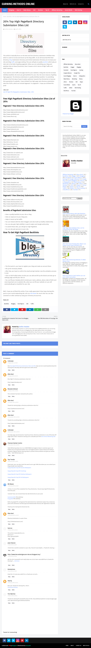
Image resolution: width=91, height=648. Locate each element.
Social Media (67, 84)
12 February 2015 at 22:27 (13, 486)
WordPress (66, 90)
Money (80, 79)
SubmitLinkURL (12, 497)
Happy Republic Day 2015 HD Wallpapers (18, 477)
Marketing (74, 79)
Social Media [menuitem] (68, 10)
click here (16, 561)
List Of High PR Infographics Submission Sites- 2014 (18, 92)
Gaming (81, 70)
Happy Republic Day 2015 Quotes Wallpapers (19, 467)
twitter (70, 87)
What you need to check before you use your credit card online (74, 276)
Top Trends (11, 459)
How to (75, 76)
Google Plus (77, 73)
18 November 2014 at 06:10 (13, 431)
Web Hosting (78, 87)
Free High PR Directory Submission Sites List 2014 (23, 366)
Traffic (32, 303)
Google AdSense (68, 73)
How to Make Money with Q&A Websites (74, 213)
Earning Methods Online (18, 4)
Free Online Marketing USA (48, 436)
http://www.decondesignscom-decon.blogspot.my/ (24, 554)
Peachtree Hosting (12, 587)
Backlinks (9, 16)
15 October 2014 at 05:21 (13, 402)
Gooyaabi (28, 645)
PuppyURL (10, 498)
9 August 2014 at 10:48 (12, 362)
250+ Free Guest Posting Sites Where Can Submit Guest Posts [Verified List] (74, 244)
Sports (73, 84)
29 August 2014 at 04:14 (13, 376)
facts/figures (21, 303)
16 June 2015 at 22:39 (12, 571)
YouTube (73, 90)
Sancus (10, 528)
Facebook (66, 70)
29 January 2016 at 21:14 (13, 582)
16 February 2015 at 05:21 (13, 515)
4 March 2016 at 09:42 (12, 595)
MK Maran (11, 484)
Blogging (13, 303)
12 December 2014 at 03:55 (13, 445)
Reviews (71, 82)
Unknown (11, 361)
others (65, 82)
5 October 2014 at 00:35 (13, 390)
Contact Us (81, 4)
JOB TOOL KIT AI (67, 39)
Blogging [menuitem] (11, 10)
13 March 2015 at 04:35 (13, 530)
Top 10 (79, 84)
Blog (10, 60)
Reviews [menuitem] (40, 10)
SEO (27, 303)
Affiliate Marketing (68, 64)
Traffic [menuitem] (5, 14)
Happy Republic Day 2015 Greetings (17, 471)
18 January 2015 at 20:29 (13, 461)
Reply (9, 370)
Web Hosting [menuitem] (78, 10)
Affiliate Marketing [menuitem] (57, 10)
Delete (13, 370)
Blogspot (14, 645)
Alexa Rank (77, 64)
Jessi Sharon (11, 543)
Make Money (67, 79)
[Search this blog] (72, 126)
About (72, 645)
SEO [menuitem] (34, 10)
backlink (45, 62)
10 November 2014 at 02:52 (13, 417)
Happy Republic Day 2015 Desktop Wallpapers (20, 474)
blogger (72, 67)
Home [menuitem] (4, 10)
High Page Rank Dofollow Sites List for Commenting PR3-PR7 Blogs (73, 228)
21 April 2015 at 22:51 (12, 544)
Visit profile (73, 163)
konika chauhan (8, 29)
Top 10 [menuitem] (47, 10)
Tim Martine (11, 594)
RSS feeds (33, 293)
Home (4, 16)
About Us (65, 4)
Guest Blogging (67, 76)
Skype (81, 82)
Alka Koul (11, 374)
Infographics (82, 76)
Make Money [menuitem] (27, 10)
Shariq (10, 581)
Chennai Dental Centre (15, 443)
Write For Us (73, 4)
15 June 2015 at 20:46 (12, 556)
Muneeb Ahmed (13, 389)
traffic (13, 62)
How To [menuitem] (19, 10)
